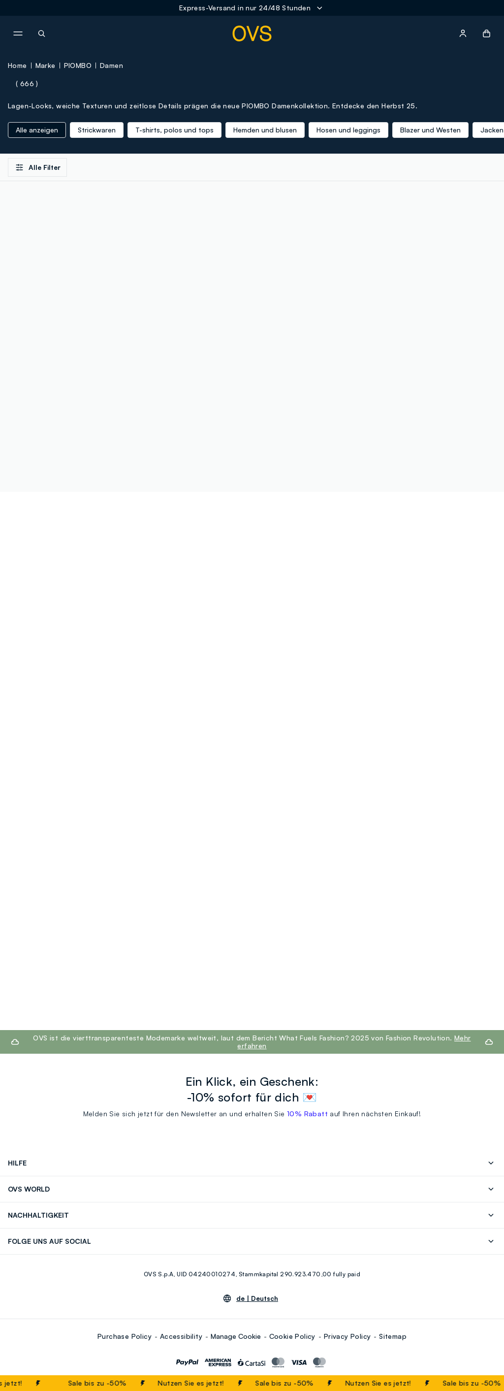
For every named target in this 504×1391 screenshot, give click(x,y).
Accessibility (181, 1336)
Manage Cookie (236, 1336)
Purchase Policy (124, 1336)
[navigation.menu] (18, 33)
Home (17, 65)
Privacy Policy (347, 1336)
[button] (486, 33)
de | (257, 1298)
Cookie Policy (292, 1336)
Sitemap (393, 1336)
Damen (111, 65)
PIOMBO (78, 65)
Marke (45, 65)
